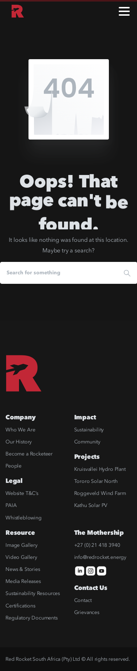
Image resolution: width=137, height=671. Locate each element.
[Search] (58, 273)
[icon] (79, 570)
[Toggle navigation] (124, 11)
